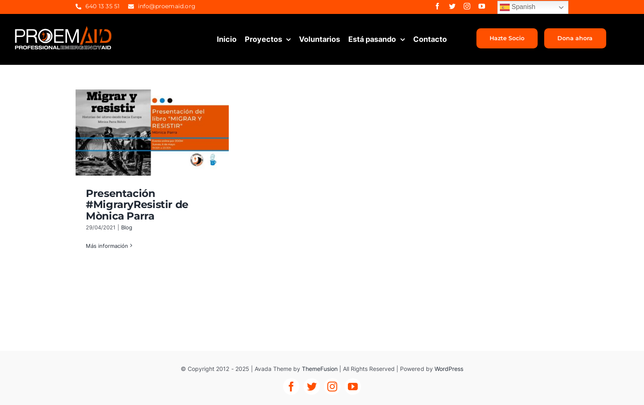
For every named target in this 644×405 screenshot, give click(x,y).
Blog (126, 227)
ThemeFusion (320, 368)
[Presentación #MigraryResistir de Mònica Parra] (152, 132)
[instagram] (467, 6)
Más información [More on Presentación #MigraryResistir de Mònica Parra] (107, 246)
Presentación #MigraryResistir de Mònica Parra (137, 204)
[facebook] (437, 6)
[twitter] (452, 6)
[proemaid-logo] (63, 28)
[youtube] (481, 6)
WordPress (449, 368)
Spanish (517, 7)
